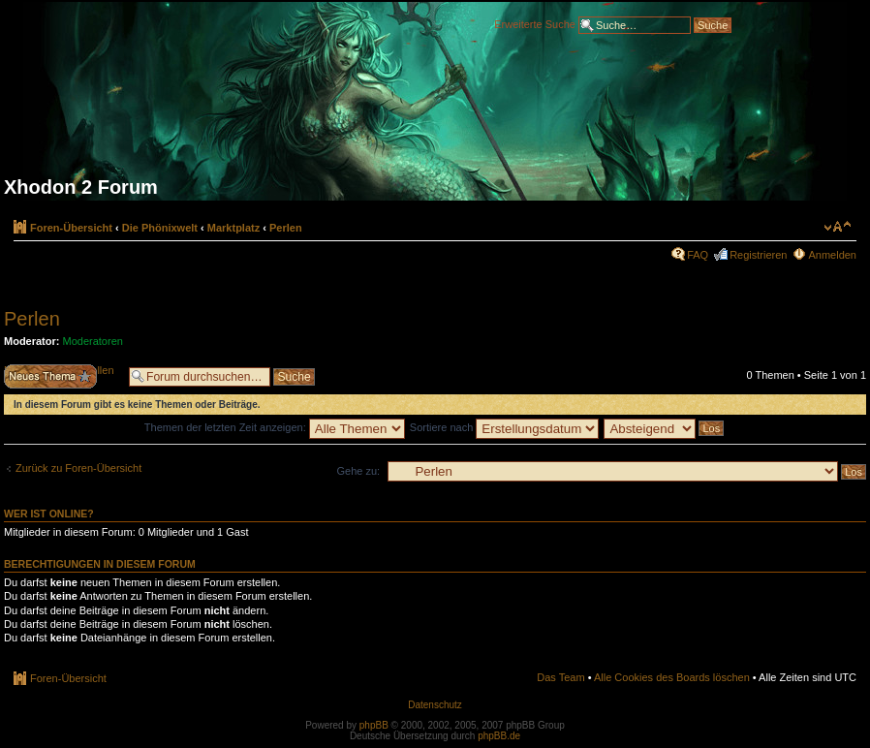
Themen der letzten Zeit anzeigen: (274, 427)
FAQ (697, 255)
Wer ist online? (49, 513)
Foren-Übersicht (71, 228)
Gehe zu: (358, 471)
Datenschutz (435, 705)
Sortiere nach (504, 427)
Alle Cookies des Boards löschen (672, 677)
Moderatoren (93, 341)
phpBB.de (499, 736)
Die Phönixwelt (160, 228)
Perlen (285, 228)
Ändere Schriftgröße (837, 226)
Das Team (560, 677)
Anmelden (832, 255)
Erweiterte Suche (534, 23)
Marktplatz (233, 228)
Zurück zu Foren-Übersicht (78, 468)
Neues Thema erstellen (61, 376)
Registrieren (758, 255)
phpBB (373, 725)
